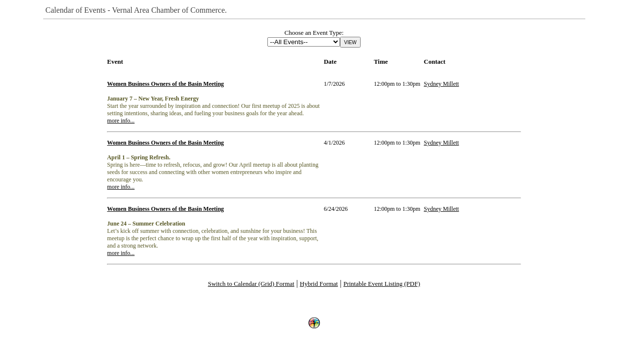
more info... (120, 120)
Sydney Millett (441, 83)
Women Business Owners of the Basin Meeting (165, 83)
